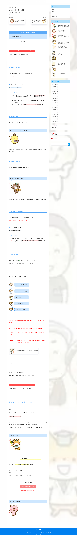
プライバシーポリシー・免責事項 (38, 532)
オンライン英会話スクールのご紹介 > (28, 487)
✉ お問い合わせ (48, 532)
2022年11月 (55, 89)
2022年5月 (55, 104)
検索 (69, 146)
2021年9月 (55, 123)
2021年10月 (55, 121)
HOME (38, 530)
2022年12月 (55, 87)
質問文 (47, 1)
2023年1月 (55, 85)
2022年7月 (55, 99)
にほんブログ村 (54, 136)
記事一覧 (68, 1)
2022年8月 (55, 97)
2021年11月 (55, 118)
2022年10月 (55, 92)
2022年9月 (55, 94)
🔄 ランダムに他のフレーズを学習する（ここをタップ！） (21, 54)
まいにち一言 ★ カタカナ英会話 (16, 1)
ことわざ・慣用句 (62, 1)
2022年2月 (55, 111)
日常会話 (43, 1)
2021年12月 (55, 116)
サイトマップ (28, 532)
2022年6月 (55, 101)
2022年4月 (55, 106)
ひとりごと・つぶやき (54, 1)
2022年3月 (55, 109)
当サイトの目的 (38, 1)
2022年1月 (55, 113)
